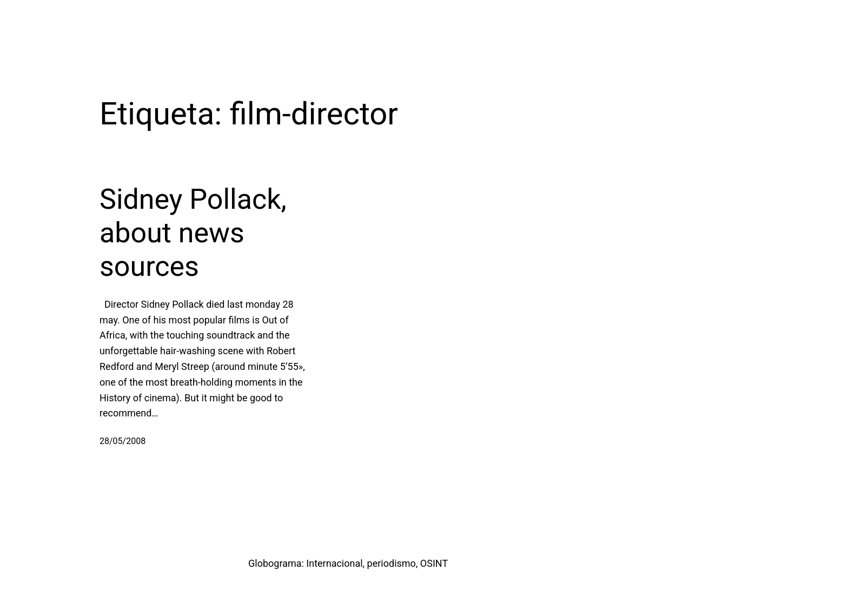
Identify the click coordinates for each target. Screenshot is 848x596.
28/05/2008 (122, 441)
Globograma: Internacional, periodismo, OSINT (348, 563)
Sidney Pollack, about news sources (193, 233)
